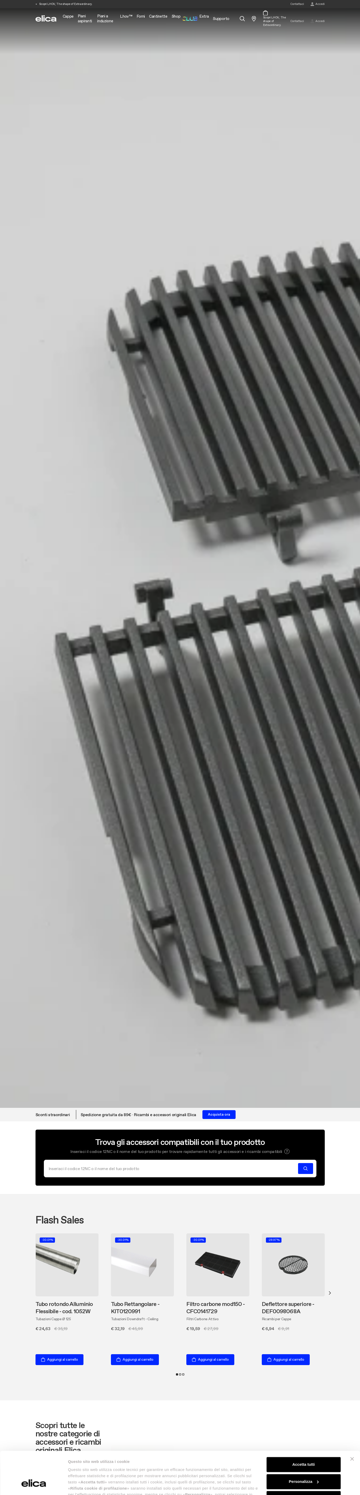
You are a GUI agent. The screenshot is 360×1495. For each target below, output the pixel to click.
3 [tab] (183, 1374)
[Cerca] (172, 1168)
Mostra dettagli (82, 1485)
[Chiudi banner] (352, 1422)
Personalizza (304, 1445)
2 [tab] (180, 1374)
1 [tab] (177, 1374)
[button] (287, 1151)
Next (329, 1293)
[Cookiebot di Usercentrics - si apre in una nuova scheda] (33, 1485)
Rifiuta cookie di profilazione (303, 1462)
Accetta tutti (303, 1428)
